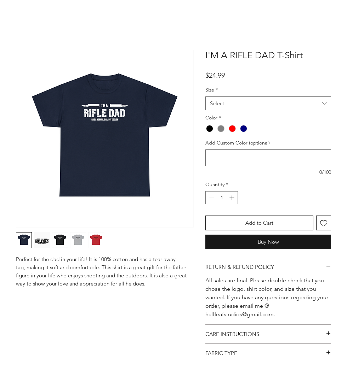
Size (211, 90)
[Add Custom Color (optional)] (268, 158)
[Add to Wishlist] (323, 223)
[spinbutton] (221, 198)
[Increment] (232, 198)
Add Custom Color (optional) (237, 143)
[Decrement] (210, 198)
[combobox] (268, 103)
